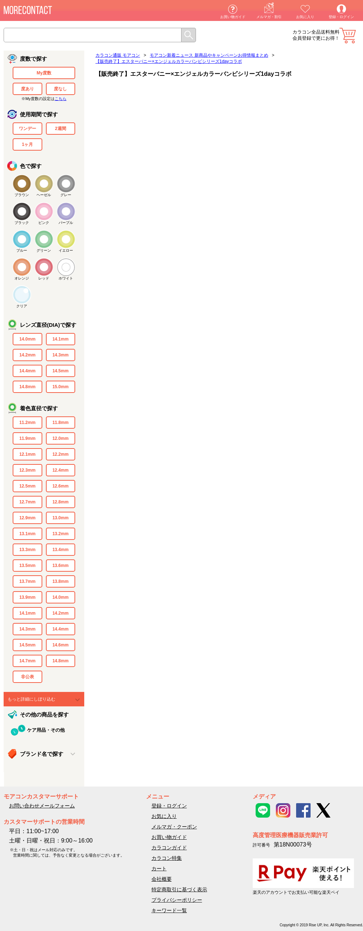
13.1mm (27, 533)
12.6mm (60, 486)
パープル (66, 223)
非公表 (27, 676)
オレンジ (21, 278)
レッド (43, 278)
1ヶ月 (27, 144)
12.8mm (60, 502)
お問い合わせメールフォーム (42, 806)
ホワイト (66, 278)
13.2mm (60, 533)
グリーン (44, 250)
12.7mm (27, 502)
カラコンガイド (169, 847)
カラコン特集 (166, 858)
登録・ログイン (341, 17)
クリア (21, 306)
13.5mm (27, 565)
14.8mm (27, 386)
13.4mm (60, 549)
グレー (65, 195)
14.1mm (60, 339)
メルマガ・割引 (269, 17)
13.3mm (27, 549)
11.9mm (27, 438)
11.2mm (27, 422)
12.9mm (27, 517)
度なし (60, 88)
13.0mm (60, 517)
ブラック (21, 223)
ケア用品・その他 (46, 730)
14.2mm (27, 355)
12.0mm (60, 438)
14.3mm (60, 355)
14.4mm (27, 370)
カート (347, 35)
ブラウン (21, 195)
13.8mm (60, 581)
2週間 (60, 128)
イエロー (66, 250)
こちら (61, 98)
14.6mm (60, 645)
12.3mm (27, 470)
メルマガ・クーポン (174, 827)
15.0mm (60, 386)
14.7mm (27, 660)
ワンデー (27, 128)
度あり (27, 88)
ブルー (21, 250)
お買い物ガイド (232, 17)
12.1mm (27, 454)
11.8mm (60, 422)
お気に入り (305, 17)
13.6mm (60, 565)
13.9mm (27, 597)
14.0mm (27, 339)
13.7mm (27, 581)
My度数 (44, 72)
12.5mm (27, 486)
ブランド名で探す (41, 754)
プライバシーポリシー (176, 900)
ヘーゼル (44, 195)
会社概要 (161, 879)
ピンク (43, 223)
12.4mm (60, 470)
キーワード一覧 (169, 910)
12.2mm (60, 454)
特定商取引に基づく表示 (179, 889)
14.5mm (60, 370)
